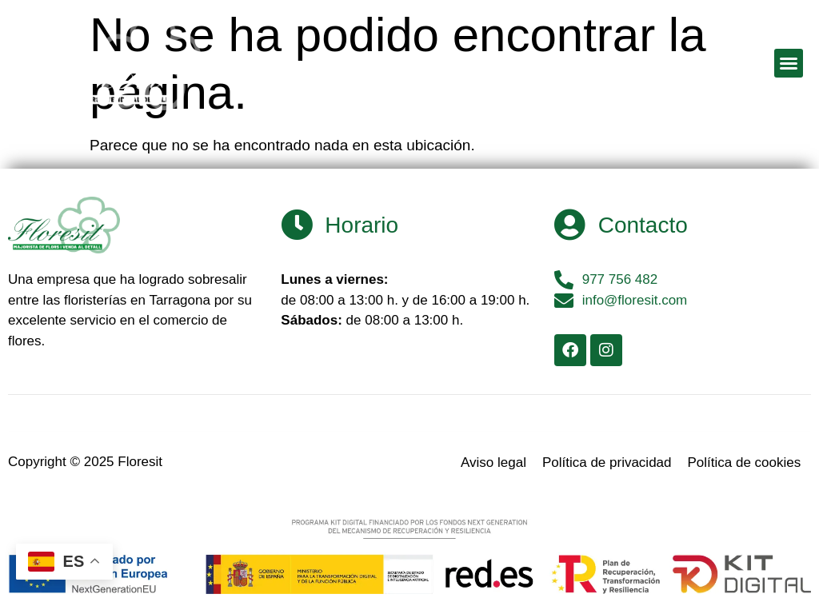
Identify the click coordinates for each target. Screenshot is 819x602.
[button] (788, 63)
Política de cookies (744, 462)
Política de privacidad (607, 462)
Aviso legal (493, 462)
